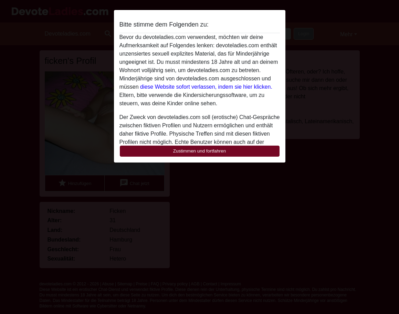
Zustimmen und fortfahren (199, 151)
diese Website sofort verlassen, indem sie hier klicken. (206, 87)
